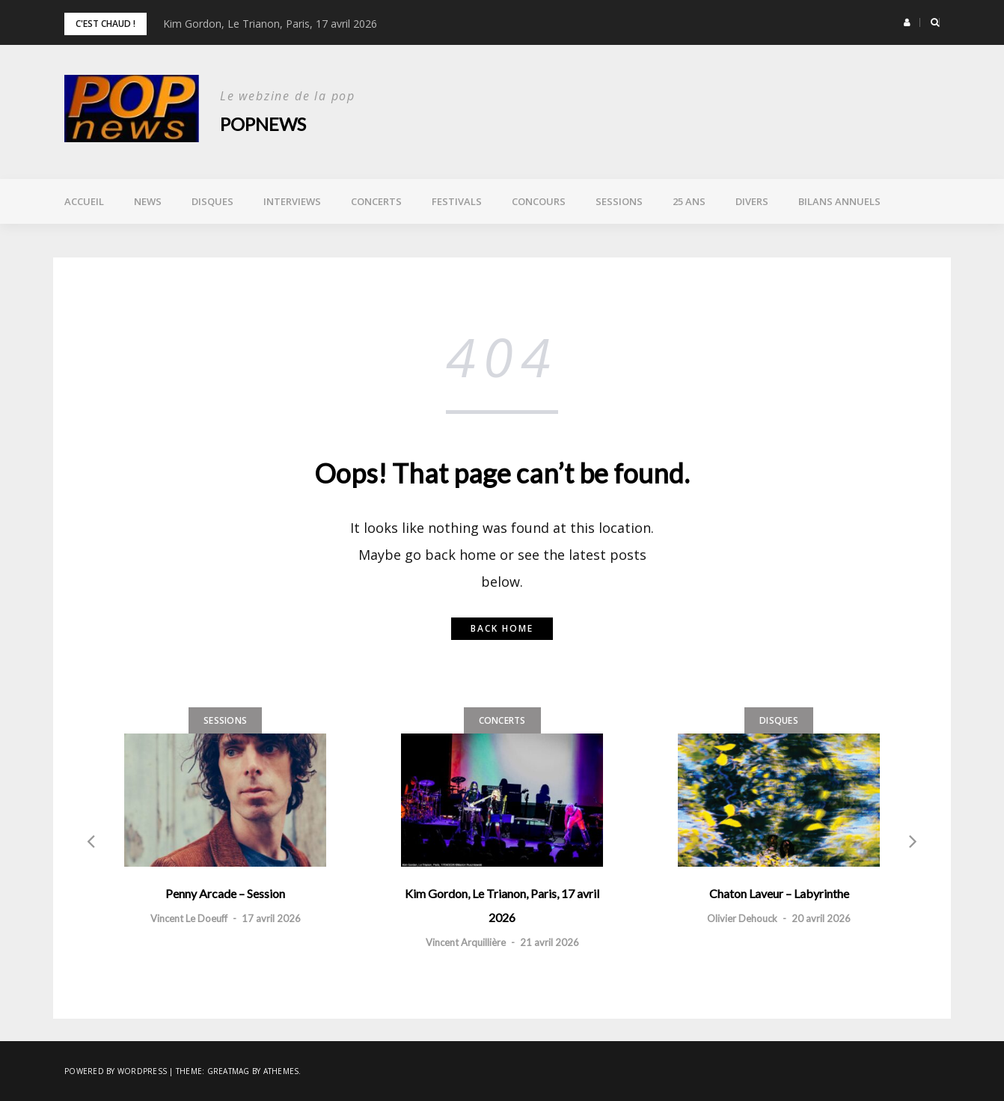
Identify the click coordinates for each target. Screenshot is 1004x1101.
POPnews (263, 124)
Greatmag (228, 1071)
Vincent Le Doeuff (188, 918)
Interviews (292, 201)
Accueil (84, 201)
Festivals (457, 201)
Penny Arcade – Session (225, 893)
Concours (539, 201)
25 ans (689, 201)
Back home (502, 628)
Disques (212, 201)
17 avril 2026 (271, 918)
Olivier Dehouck (742, 918)
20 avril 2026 (821, 918)
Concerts (376, 201)
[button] (907, 22)
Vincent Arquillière (466, 942)
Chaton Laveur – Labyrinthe (779, 893)
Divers (751, 201)
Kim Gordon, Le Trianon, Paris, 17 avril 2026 (270, 23)
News (148, 201)
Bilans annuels (839, 201)
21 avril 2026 (549, 942)
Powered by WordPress (115, 1071)
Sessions (619, 201)
